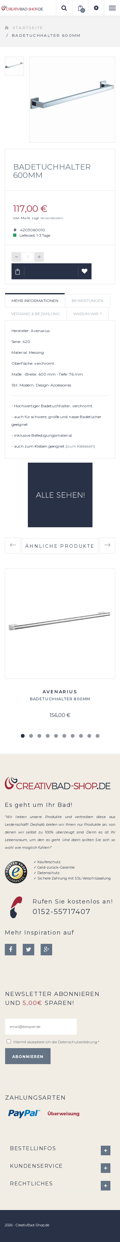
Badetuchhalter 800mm (60, 699)
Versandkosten (51, 218)
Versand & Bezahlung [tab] (35, 313)
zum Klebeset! (80, 446)
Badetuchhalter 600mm (52, 171)
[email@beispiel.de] (41, 1027)
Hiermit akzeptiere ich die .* (56, 1042)
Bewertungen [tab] (87, 300)
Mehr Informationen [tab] (35, 300)
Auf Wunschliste (85, 273)
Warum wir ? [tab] (87, 313)
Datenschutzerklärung (77, 1042)
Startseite (27, 27)
